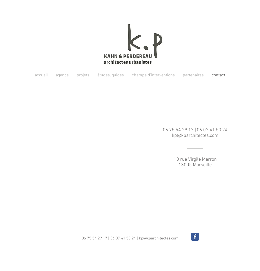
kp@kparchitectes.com (159, 238)
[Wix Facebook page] (195, 237)
